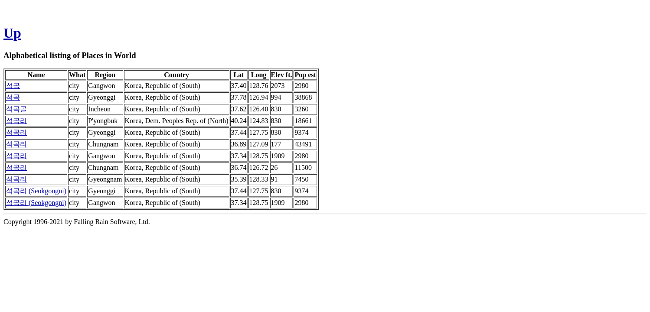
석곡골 (16, 109)
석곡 (13, 85)
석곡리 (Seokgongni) (36, 191)
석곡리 (16, 120)
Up (12, 33)
